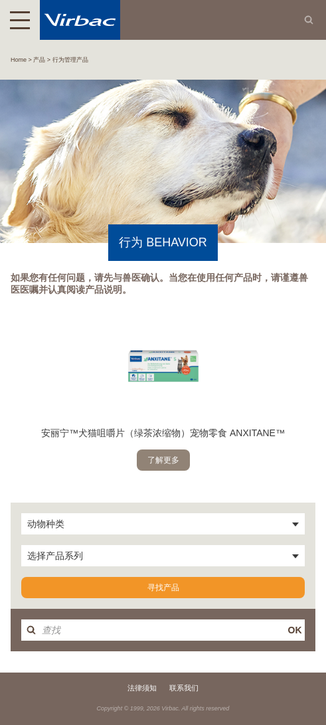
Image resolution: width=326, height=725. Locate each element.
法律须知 (142, 688)
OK (295, 630)
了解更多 (163, 460)
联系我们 (184, 688)
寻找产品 (163, 587)
